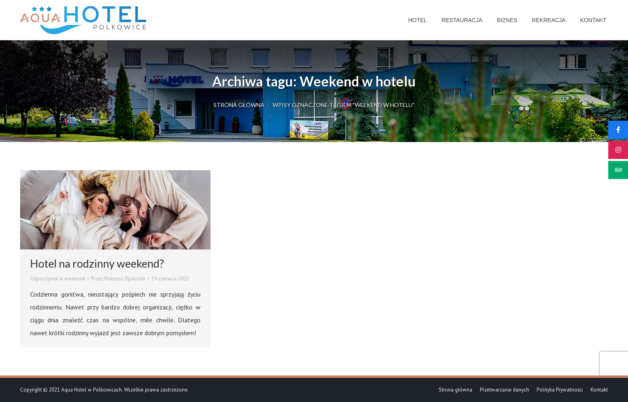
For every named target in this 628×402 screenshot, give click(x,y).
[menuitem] (418, 20)
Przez (118, 278)
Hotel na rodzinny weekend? (97, 263)
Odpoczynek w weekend (57, 278)
